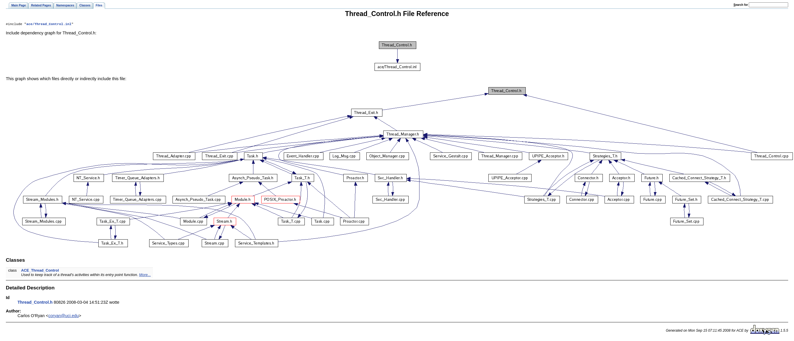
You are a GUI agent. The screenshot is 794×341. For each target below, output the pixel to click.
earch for (741, 4)
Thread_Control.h (35, 302)
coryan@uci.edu (63, 316)
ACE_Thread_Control (40, 271)
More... (145, 275)
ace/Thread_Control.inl (48, 24)
